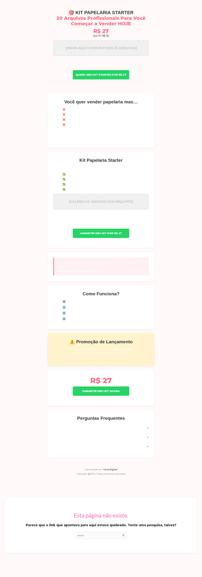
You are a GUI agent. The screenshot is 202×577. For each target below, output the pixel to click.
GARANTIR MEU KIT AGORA (101, 391)
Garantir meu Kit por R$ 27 (101, 233)
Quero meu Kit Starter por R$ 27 (101, 74)
